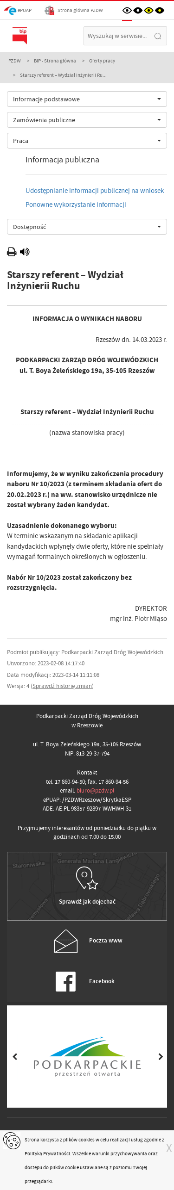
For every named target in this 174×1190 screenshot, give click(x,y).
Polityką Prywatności (47, 1153)
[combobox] (87, 99)
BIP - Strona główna (55, 60)
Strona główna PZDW (74, 10)
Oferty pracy (102, 60)
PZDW (14, 60)
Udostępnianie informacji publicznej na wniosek (95, 190)
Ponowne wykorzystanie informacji (76, 204)
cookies (86, 1139)
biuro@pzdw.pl (95, 790)
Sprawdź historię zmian (62, 686)
